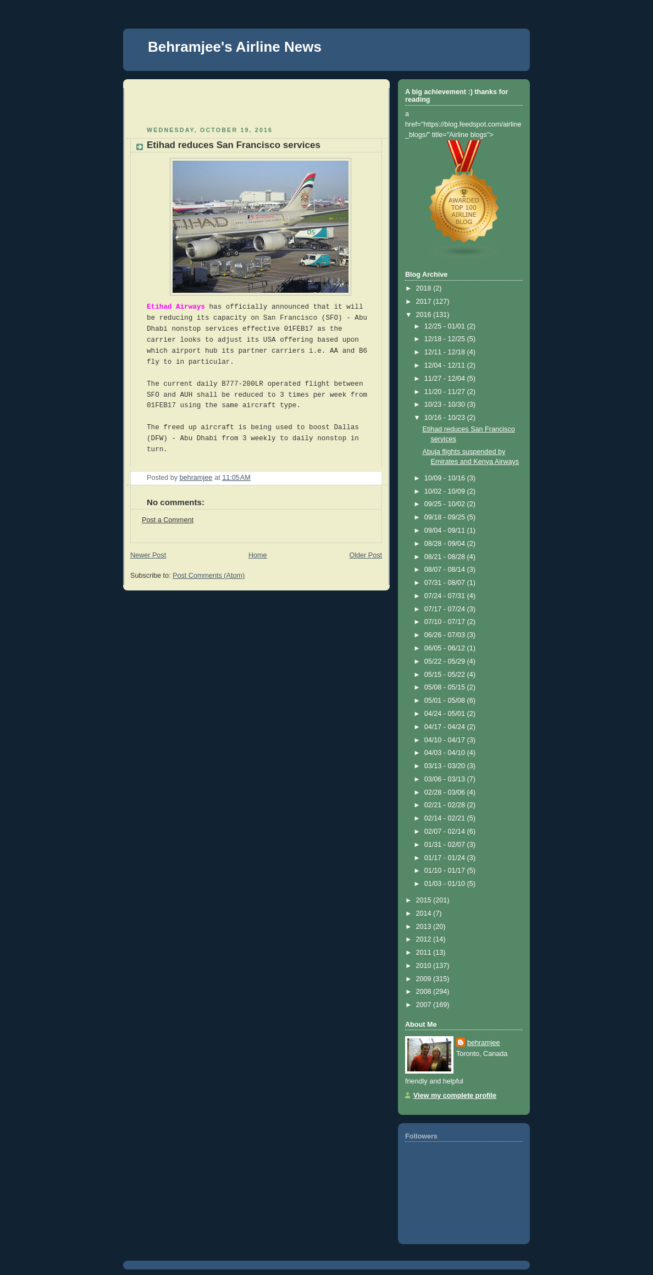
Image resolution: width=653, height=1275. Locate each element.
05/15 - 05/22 (445, 674)
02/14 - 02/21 (445, 818)
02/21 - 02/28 (445, 805)
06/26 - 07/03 (445, 635)
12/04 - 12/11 (445, 365)
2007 (425, 1005)
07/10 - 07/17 (445, 622)
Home (257, 555)
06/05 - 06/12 (445, 648)
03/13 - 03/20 (445, 766)
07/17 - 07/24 (445, 609)
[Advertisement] (194, 104)
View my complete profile (454, 1095)
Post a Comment (167, 520)
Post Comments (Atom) (209, 575)
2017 (425, 301)
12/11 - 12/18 (445, 352)
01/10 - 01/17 (445, 870)
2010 (425, 966)
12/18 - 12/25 (445, 339)
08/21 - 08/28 (445, 557)
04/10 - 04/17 (445, 740)
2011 (425, 952)
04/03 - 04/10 (445, 753)
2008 (425, 991)
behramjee (483, 1043)
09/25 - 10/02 (445, 504)
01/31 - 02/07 (445, 845)
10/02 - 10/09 (445, 491)
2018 (425, 288)
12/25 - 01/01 (445, 326)
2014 (425, 913)
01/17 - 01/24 (445, 858)
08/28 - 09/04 (445, 544)
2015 (425, 900)
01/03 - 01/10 (445, 884)
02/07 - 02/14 (445, 831)
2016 (425, 315)
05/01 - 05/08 (445, 700)
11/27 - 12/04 (445, 378)
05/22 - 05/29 (445, 661)
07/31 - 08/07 (445, 583)
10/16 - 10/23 (445, 418)
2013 (425, 927)
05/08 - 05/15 (445, 687)
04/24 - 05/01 (445, 714)
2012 (425, 939)
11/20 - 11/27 (445, 392)
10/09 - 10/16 (445, 478)
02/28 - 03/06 (445, 792)
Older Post (365, 555)
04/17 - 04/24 (445, 727)
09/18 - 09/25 (445, 517)
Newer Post (148, 555)
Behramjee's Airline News (235, 47)
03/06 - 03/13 (445, 779)
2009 (425, 979)
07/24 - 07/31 (445, 596)
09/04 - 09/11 (445, 530)
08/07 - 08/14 (445, 569)
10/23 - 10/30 (445, 404)
